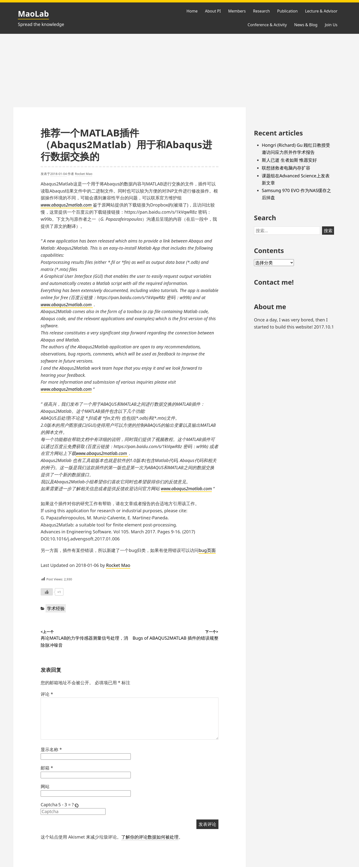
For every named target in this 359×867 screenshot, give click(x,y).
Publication (287, 11)
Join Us (331, 24)
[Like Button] (47, 592)
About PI (213, 11)
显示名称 (51, 749)
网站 (45, 786)
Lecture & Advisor (321, 11)
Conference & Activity (267, 24)
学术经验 (56, 608)
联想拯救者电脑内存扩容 (286, 168)
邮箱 (47, 768)
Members (237, 11)
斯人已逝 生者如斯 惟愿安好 (289, 160)
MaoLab (33, 13)
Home (192, 11)
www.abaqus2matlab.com (67, 205)
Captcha (49, 804)
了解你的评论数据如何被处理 (150, 837)
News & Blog (305, 24)
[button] (76, 804)
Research (261, 11)
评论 (47, 694)
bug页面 (207, 550)
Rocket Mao (84, 173)
